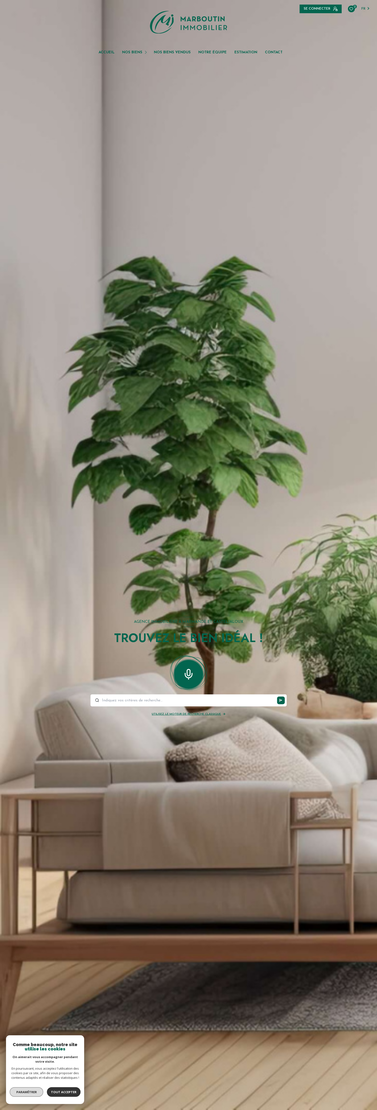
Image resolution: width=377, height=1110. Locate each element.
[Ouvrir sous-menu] (146, 52)
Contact (274, 52)
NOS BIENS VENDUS (172, 52)
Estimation (245, 52)
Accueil (106, 52)
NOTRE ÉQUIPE (212, 52)
